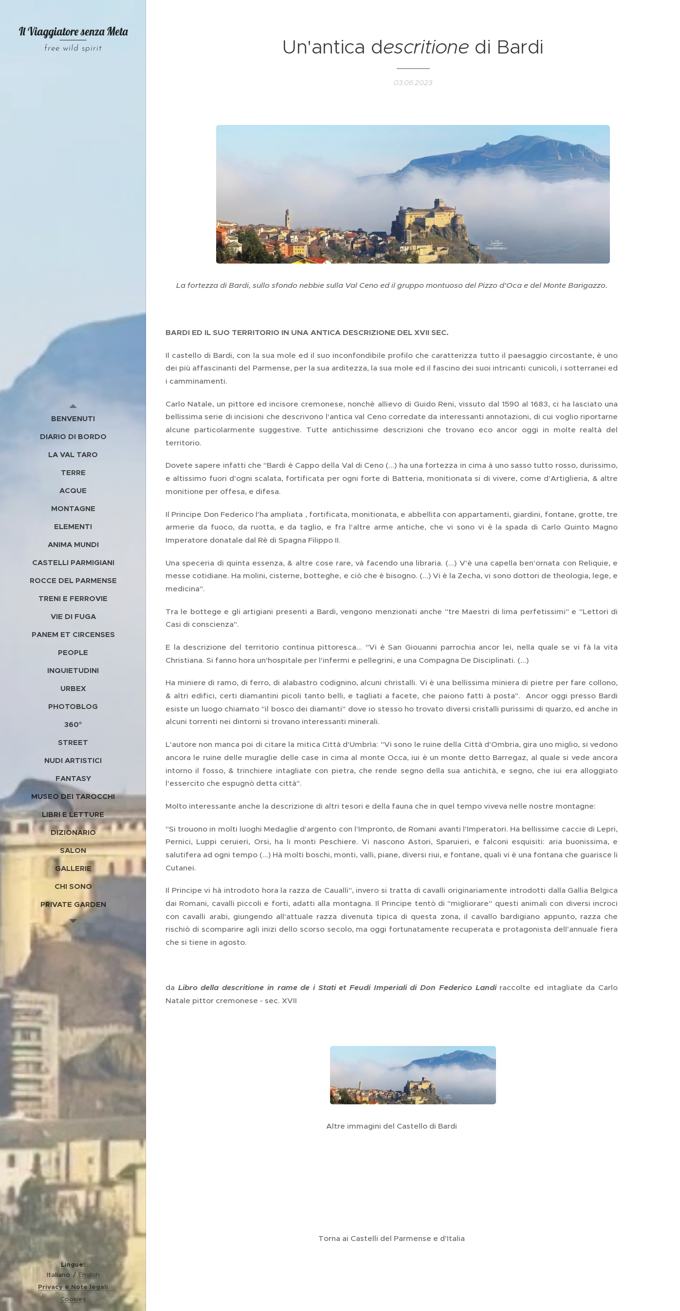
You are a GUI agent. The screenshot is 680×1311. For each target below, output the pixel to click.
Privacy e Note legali (73, 1287)
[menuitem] (73, 418)
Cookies (73, 1299)
